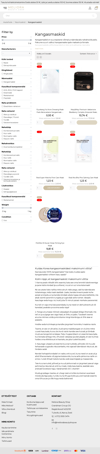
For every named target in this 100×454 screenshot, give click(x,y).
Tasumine (31, 412)
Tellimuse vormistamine (37, 408)
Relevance (92, 54)
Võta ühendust (8, 409)
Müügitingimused (35, 415)
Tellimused (7, 441)
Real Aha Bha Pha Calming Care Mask (83, 178)
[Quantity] (39, 122)
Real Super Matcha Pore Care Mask (50, 178)
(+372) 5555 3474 (62, 416)
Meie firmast (7, 402)
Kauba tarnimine (9, 428)
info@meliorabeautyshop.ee (64, 422)
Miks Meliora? (7, 406)
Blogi (4, 413)
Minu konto (7, 437)
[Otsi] (50, 16)
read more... (39, 49)
